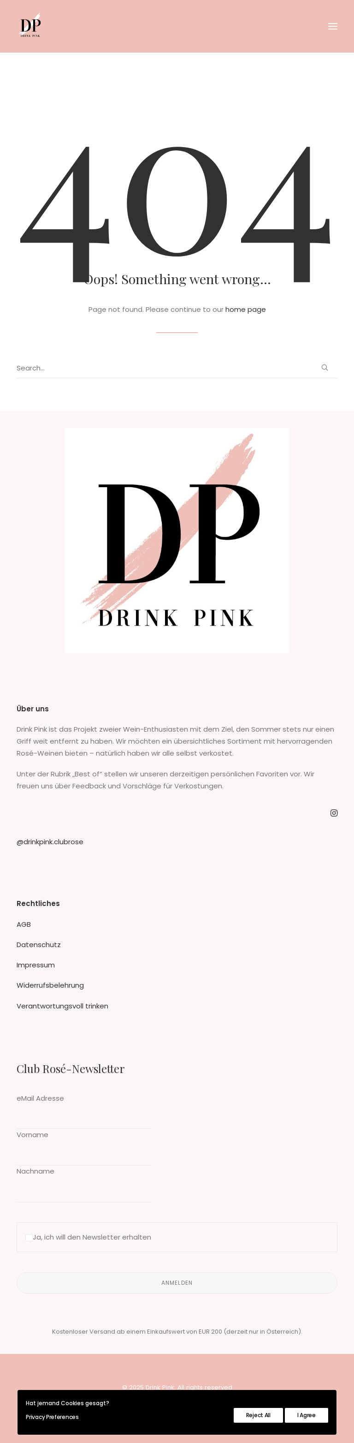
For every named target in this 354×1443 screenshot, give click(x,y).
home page (245, 309)
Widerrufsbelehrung (50, 985)
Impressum (36, 965)
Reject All (258, 1415)
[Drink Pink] (30, 26)
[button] (333, 26)
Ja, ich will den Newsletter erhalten (88, 1237)
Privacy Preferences (52, 1417)
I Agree (306, 1415)
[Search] (177, 368)
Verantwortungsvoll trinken (62, 1006)
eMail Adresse (40, 1098)
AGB (24, 924)
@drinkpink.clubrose (50, 842)
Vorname (32, 1134)
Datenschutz (39, 944)
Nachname (35, 1171)
